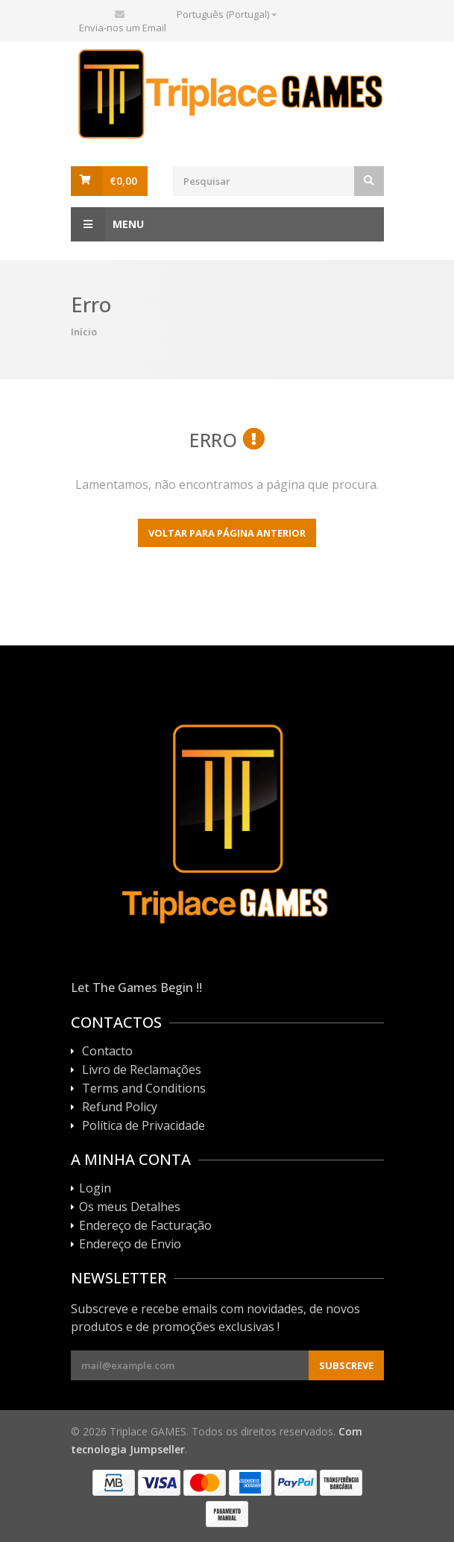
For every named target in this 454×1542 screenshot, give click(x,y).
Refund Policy (119, 1107)
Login (95, 1188)
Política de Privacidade (143, 1126)
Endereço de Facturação (145, 1226)
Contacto (107, 1051)
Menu (107, 224)
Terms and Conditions (144, 1088)
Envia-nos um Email (122, 27)
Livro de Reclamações (141, 1070)
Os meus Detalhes (129, 1207)
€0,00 (123, 181)
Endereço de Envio (130, 1244)
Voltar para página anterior (227, 533)
